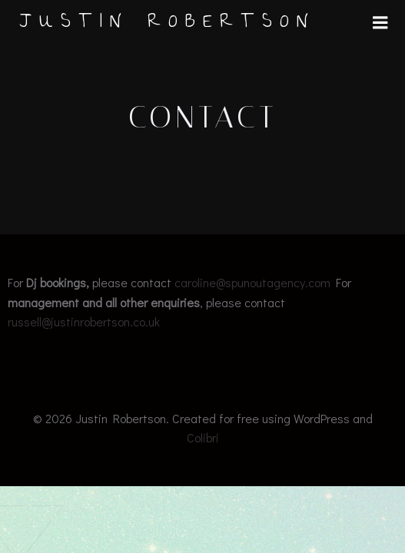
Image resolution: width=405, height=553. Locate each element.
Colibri (203, 437)
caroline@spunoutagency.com (252, 282)
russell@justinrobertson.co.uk (84, 321)
